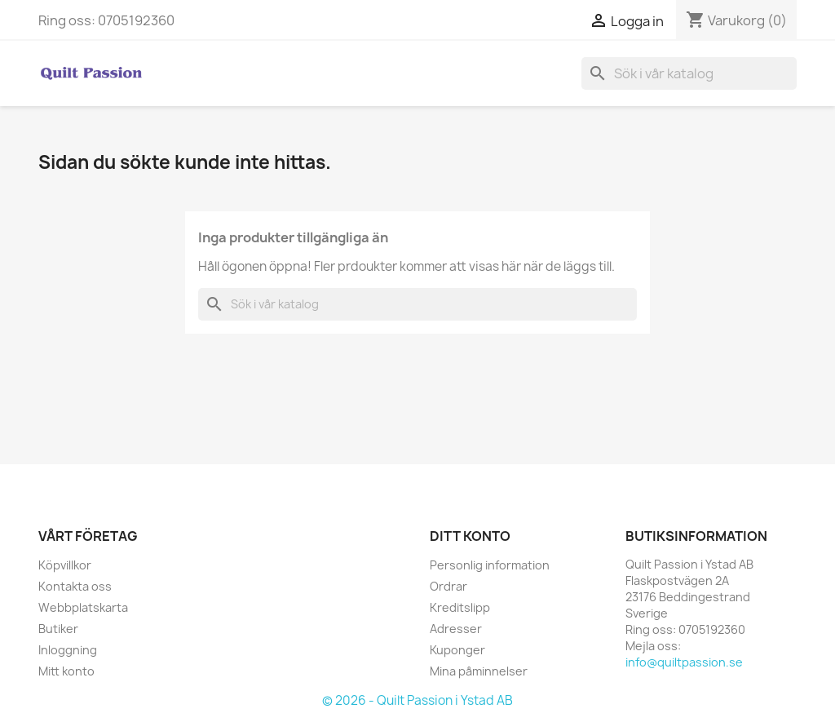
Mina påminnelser (479, 671)
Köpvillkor (64, 565)
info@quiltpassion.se (684, 662)
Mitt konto (66, 671)
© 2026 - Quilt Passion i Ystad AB (417, 700)
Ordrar (448, 586)
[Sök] (689, 73)
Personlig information (490, 565)
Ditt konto (470, 536)
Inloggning (67, 650)
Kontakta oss (75, 586)
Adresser (456, 628)
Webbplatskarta (83, 607)
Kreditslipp (460, 607)
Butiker (58, 628)
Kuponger (457, 650)
